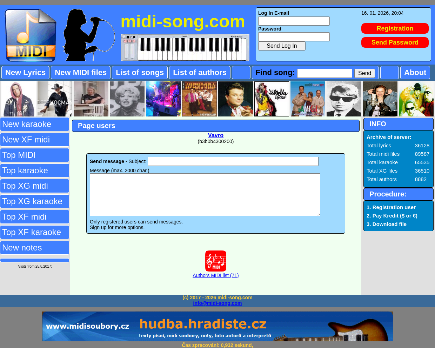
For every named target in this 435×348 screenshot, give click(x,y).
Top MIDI (19, 155)
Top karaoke (25, 170)
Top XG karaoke (32, 201)
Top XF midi (24, 216)
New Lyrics (25, 72)
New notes (22, 247)
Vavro (216, 135)
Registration (395, 28)
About (415, 72)
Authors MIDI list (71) (216, 281)
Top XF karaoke (31, 232)
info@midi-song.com (217, 303)
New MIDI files (81, 72)
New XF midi (26, 139)
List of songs (140, 72)
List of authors (200, 72)
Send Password (395, 42)
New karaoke (26, 124)
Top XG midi (25, 185)
